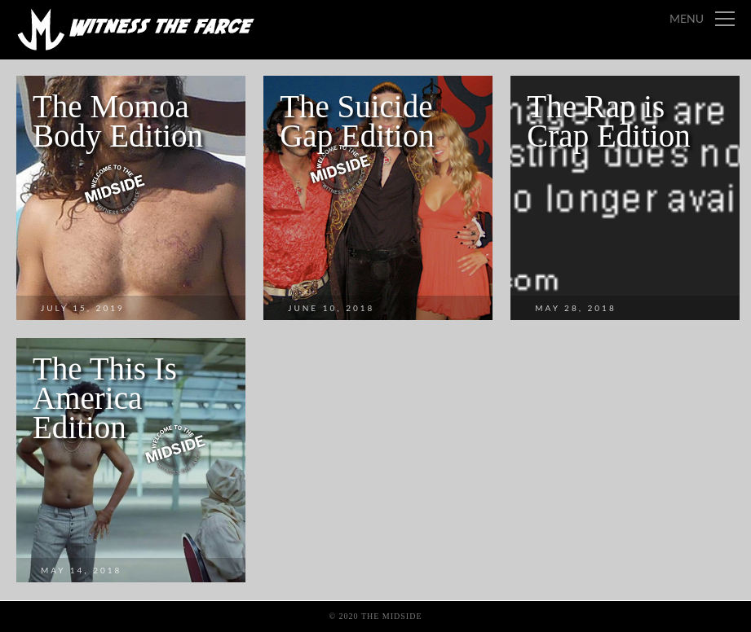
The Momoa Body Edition (118, 121)
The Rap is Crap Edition (608, 121)
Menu (686, 18)
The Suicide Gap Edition (357, 121)
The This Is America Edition (105, 398)
